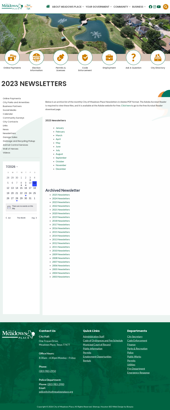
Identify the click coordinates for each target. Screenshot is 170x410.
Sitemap (96, 406)
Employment (109, 67)
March (59, 135)
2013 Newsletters (61, 239)
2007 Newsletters (61, 261)
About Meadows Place (68, 7)
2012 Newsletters (61, 243)
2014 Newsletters (61, 235)
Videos (6, 152)
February (60, 131)
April (58, 139)
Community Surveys (13, 117)
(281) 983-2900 (55, 384)
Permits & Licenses (61, 69)
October (60, 161)
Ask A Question (133, 67)
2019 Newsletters (61, 217)
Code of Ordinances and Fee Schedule (103, 340)
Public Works (134, 356)
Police (130, 352)
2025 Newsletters (61, 194)
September (61, 157)
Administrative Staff (93, 336)
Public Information (92, 348)
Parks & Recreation (137, 348)
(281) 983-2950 (47, 371)
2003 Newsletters (61, 276)
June (58, 146)
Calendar (8, 114)
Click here (126, 105)
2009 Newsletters (61, 254)
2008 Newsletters (61, 258)
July (58, 150)
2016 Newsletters (61, 228)
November (61, 165)
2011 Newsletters (61, 246)
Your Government (99, 7)
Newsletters (9, 133)
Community (122, 7)
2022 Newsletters (61, 205)
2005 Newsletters (61, 269)
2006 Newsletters (61, 265)
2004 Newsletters (61, 273)
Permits (87, 352)
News (6, 129)
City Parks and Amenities (16, 102)
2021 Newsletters (61, 209)
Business (139, 7)
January (60, 127)
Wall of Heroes (10, 148)
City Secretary (135, 336)
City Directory (158, 67)
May (58, 142)
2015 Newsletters (61, 232)
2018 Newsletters (61, 220)
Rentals (87, 360)
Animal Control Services (15, 145)
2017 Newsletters (61, 224)
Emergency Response (138, 372)
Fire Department (136, 368)
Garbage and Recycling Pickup (19, 141)
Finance (131, 344)
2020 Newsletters (61, 213)
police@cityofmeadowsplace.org (56, 391)
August (59, 154)
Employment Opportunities (97, 356)
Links (5, 125)
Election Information (36, 69)
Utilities (131, 364)
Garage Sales (10, 137)
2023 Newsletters (61, 202)
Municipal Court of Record (97, 344)
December (61, 168)
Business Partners (12, 106)
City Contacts (10, 121)
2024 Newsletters (61, 198)
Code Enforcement (85, 69)
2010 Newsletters (61, 250)
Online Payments (12, 67)
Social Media (9, 110)
